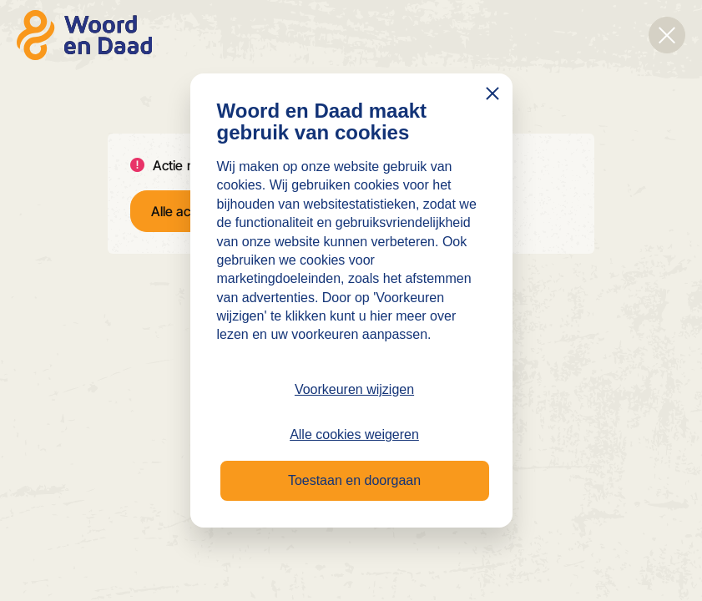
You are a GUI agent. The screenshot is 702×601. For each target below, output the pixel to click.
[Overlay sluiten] (667, 35)
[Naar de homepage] (84, 35)
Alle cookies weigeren (354, 434)
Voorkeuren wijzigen (354, 389)
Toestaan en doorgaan (354, 480)
